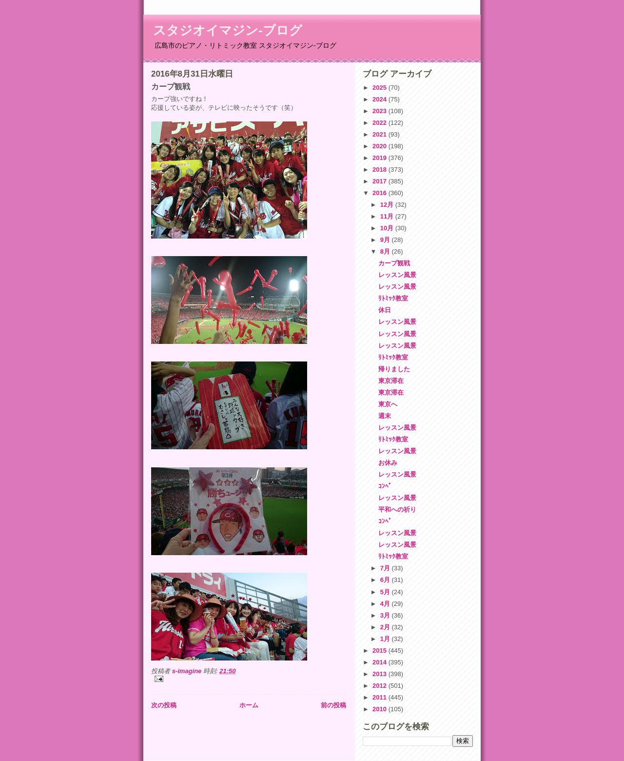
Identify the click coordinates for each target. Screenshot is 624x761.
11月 (387, 216)
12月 (387, 204)
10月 (387, 228)
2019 (380, 157)
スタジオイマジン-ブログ (227, 30)
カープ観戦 (394, 263)
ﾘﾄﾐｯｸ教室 (393, 298)
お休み (387, 462)
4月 (386, 603)
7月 (386, 568)
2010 (380, 709)
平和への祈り (397, 509)
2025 (380, 87)
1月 (386, 638)
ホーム (248, 705)
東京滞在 (391, 380)
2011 (380, 697)
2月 (386, 627)
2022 (380, 122)
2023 (380, 111)
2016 (380, 193)
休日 (384, 310)
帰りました (394, 369)
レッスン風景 (397, 275)
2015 (380, 650)
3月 (386, 615)
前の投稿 (333, 705)
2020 (380, 146)
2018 (380, 169)
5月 (386, 592)
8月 (386, 251)
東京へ (387, 404)
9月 (386, 239)
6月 (386, 579)
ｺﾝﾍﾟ (385, 486)
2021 (380, 134)
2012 (380, 685)
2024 (380, 99)
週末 (384, 416)
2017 (380, 181)
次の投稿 (163, 705)
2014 (380, 662)
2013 (380, 674)
